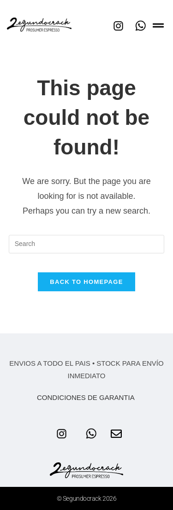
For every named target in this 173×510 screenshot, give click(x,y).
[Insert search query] (87, 244)
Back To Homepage (86, 281)
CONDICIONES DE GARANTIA (86, 397)
